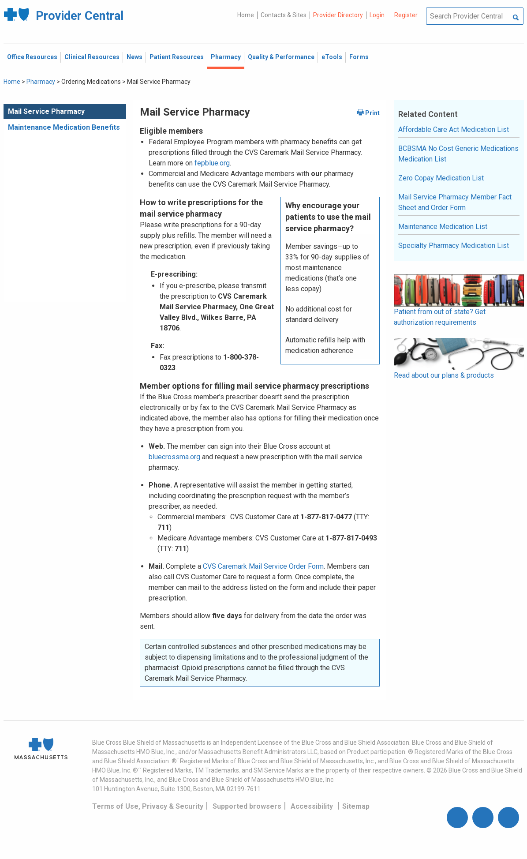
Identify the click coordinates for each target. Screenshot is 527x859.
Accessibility (312, 806)
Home (245, 15)
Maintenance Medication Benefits (64, 127)
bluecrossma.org (174, 457)
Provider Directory (338, 15)
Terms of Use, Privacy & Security (147, 806)
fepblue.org (212, 163)
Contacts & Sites (283, 15)
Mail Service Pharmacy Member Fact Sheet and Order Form (455, 202)
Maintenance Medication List (442, 226)
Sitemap (356, 806)
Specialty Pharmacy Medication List (453, 245)
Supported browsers (247, 806)
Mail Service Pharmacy (46, 111)
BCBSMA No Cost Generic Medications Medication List (458, 153)
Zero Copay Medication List (441, 178)
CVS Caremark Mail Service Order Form (263, 566)
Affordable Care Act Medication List (453, 129)
